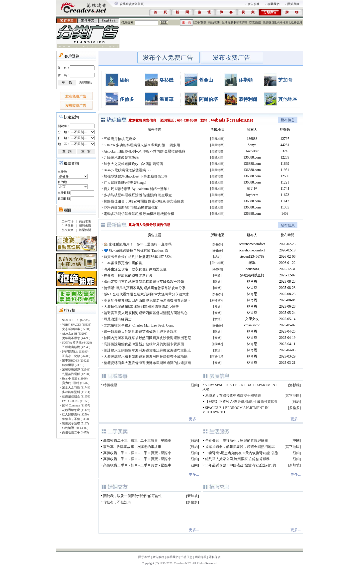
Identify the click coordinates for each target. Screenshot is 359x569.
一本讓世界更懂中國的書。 (125, 263)
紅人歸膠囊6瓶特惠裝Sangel (125, 183)
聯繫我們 (273, 4)
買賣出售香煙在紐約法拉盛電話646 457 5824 (138, 257)
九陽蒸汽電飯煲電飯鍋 (121, 158)
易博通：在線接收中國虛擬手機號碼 (233, 395)
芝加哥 (285, 80)
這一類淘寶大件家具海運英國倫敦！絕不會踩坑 (140, 332)
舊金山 (206, 80)
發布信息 (288, 120)
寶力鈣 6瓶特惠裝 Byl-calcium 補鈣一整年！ (137, 189)
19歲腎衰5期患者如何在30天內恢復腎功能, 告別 (241, 453)
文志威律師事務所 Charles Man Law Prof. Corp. (139, 325)
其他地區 (287, 99)
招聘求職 (241, 22)
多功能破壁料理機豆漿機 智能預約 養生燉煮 (138, 195)
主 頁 (186, 22)
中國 (217, 275)
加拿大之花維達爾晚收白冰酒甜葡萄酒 (133, 164)
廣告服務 (254, 4)
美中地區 (217, 263)
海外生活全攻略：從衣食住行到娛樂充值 (135, 269)
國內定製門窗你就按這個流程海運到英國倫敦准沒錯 (144, 282)
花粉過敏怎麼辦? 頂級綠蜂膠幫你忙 (131, 207)
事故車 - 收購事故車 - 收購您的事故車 (132, 447)
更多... (194, 419)
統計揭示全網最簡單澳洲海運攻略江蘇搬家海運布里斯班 (147, 350)
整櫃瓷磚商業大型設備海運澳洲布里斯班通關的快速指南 (147, 363)
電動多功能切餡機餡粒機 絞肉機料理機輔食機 (139, 214)
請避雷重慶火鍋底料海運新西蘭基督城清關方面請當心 (145, 313)
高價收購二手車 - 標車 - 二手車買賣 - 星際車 (137, 440)
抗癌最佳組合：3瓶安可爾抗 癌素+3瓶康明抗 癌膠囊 (144, 201)
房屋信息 (296, 22)
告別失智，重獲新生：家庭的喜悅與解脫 (236, 440)
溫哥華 (166, 99)
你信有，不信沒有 (117, 502)
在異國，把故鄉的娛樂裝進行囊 (128, 275)
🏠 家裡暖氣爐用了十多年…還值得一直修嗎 (138, 244)
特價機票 (110, 385)
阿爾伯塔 (208, 99)
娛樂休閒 (269, 22)
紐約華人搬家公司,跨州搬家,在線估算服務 (237, 459)
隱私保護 (215, 557)
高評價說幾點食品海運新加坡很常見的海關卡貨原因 (144, 344)
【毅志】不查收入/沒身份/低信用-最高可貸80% (241, 401)
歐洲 (217, 281)
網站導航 (201, 557)
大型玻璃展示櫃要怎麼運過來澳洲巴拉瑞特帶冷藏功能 (145, 357)
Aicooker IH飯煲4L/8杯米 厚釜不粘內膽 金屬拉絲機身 (144, 151)
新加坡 (217, 344)
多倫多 (127, 99)
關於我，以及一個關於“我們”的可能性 (132, 496)
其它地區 (293, 395)
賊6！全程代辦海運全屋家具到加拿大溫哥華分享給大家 (146, 294)
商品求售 (214, 22)
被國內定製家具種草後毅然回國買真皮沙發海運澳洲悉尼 (147, 338)
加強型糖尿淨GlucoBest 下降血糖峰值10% (136, 176)
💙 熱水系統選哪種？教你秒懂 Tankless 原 (136, 250)
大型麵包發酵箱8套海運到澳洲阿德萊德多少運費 (141, 307)
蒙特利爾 (248, 99)
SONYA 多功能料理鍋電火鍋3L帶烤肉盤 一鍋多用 (142, 145)
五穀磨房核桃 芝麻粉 (120, 139)
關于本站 (144, 557)
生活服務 (228, 22)
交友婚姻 (255, 22)
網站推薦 (282, 22)
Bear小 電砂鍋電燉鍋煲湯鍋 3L (127, 170)
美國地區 (217, 139)
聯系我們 (173, 557)
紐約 (124, 80)
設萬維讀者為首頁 (132, 4)
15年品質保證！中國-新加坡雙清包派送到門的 (240, 465)
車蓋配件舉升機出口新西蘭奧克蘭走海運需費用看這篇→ (147, 300)
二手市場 (200, 22)
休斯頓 (246, 80)
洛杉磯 (166, 80)
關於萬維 (293, 4)
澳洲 (217, 306)
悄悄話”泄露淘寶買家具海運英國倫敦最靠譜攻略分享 (144, 288)
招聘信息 (186, 557)
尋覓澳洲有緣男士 (118, 319)
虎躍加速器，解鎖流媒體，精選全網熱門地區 (240, 447)
